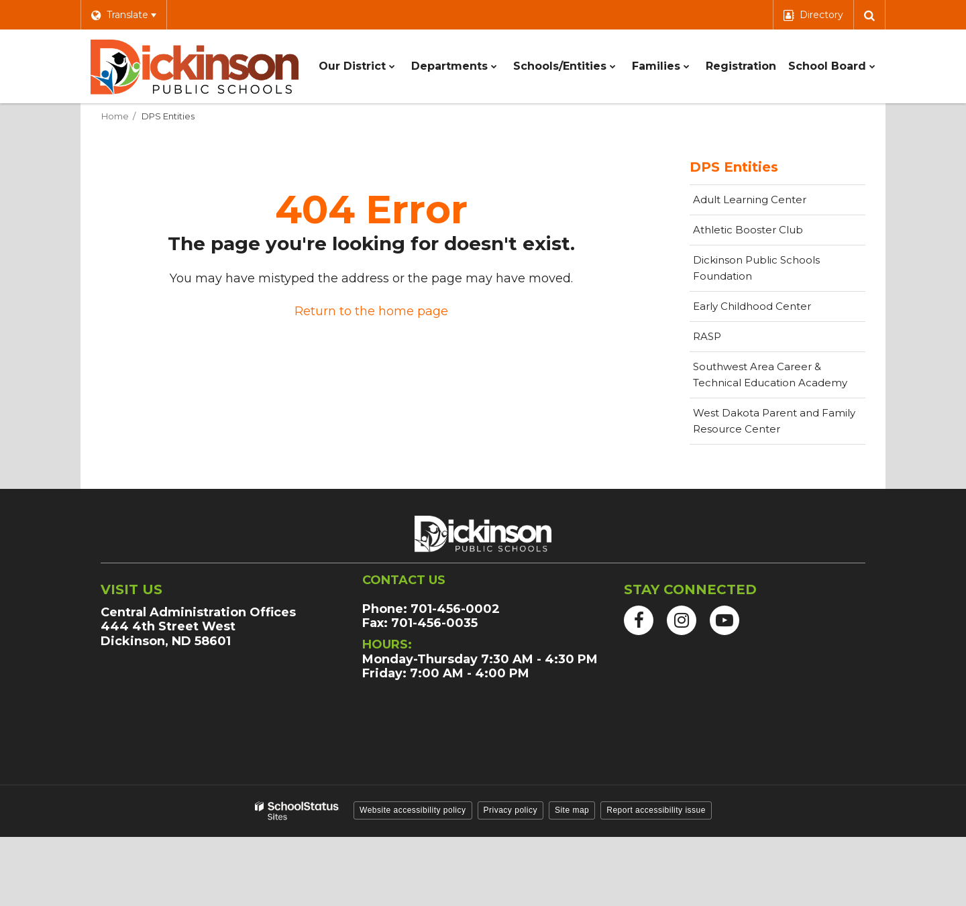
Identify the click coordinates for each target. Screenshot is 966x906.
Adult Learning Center (771, 203)
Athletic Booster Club (769, 233)
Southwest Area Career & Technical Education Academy (770, 374)
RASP (707, 336)
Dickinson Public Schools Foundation (756, 272)
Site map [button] (572, 810)
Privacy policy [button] (510, 810)
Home (115, 116)
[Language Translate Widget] (123, 15)
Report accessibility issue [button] (656, 810)
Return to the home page (371, 311)
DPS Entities (168, 116)
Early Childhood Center (752, 306)
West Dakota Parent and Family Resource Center (774, 420)
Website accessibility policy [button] (413, 810)
